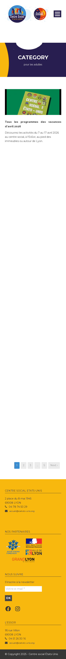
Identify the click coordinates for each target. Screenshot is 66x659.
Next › (54, 465)
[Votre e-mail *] (23, 589)
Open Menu (57, 13)
